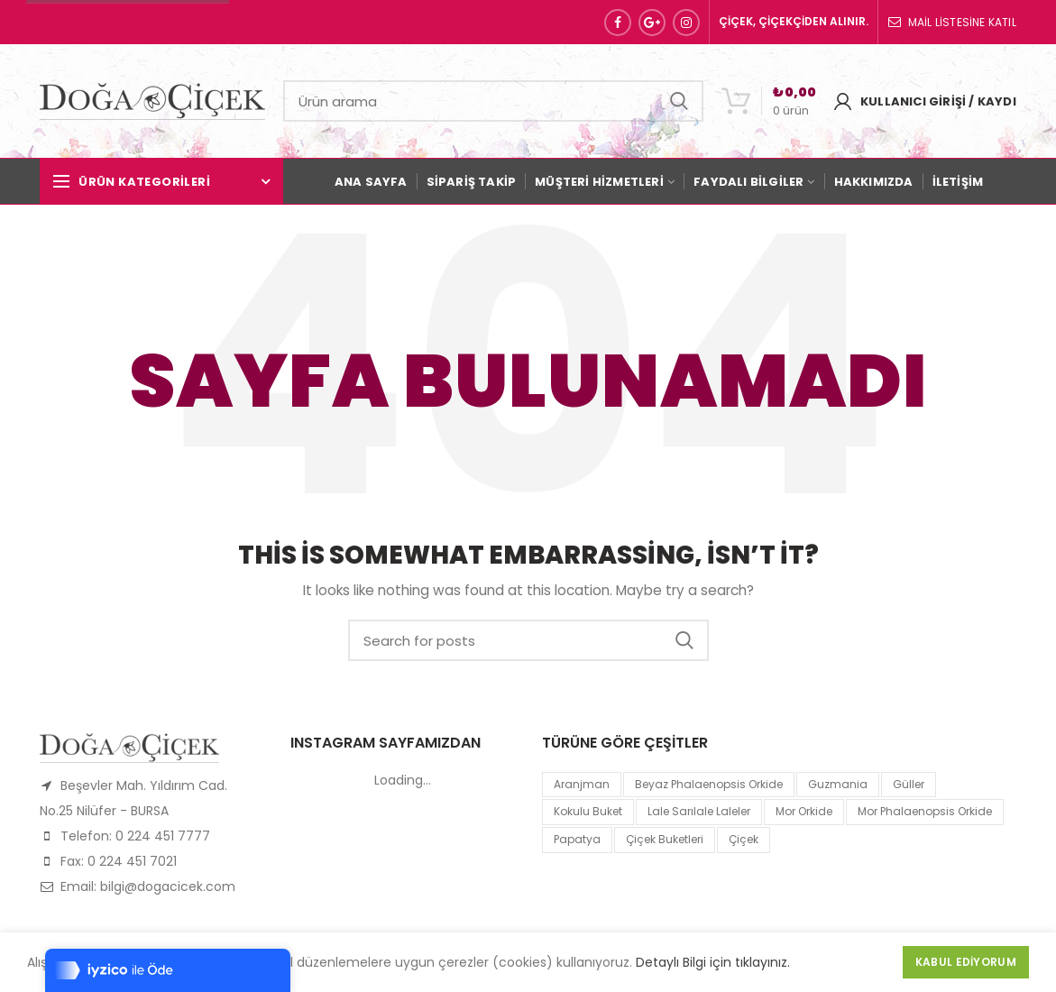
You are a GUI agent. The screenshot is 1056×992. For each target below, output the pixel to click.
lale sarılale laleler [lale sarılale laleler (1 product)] (698, 811)
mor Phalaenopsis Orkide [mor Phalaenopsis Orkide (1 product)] (925, 811)
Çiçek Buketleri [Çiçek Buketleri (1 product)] (664, 839)
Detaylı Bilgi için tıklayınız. (713, 962)
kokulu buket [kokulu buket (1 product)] (588, 811)
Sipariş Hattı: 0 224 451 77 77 (127, 22)
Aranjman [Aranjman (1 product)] (582, 784)
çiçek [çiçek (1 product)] (743, 839)
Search (679, 101)
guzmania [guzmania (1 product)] (838, 784)
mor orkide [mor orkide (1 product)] (804, 811)
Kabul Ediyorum (965, 961)
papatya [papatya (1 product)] (577, 839)
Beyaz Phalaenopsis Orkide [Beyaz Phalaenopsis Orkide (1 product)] (709, 784)
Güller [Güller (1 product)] (908, 784)
